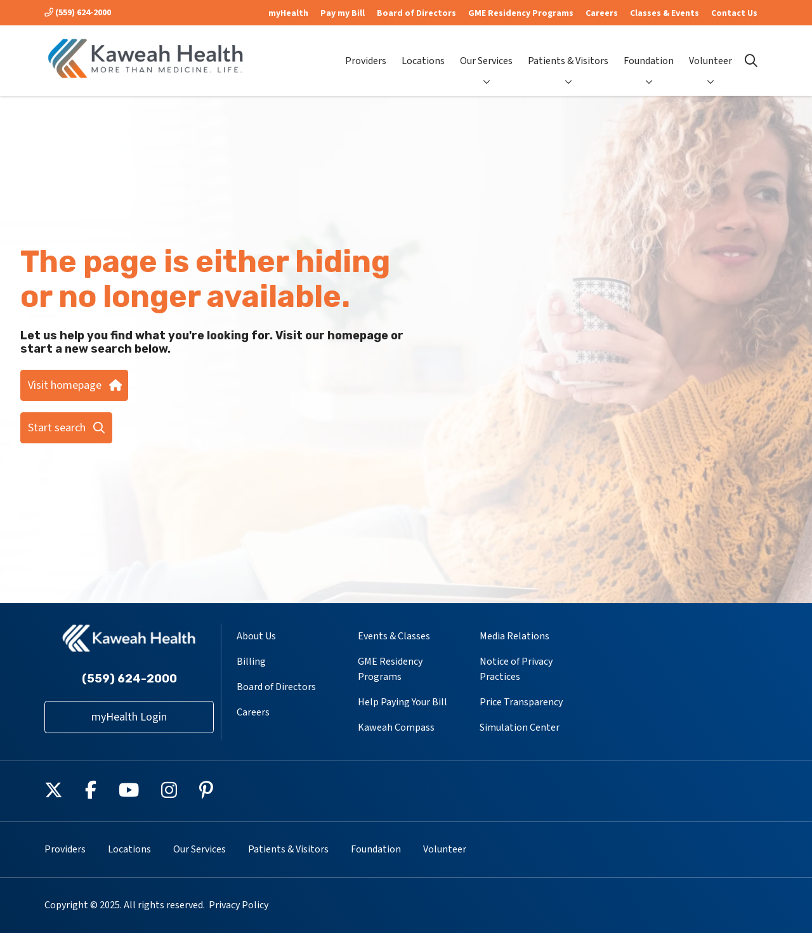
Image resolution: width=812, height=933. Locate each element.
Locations (423, 50)
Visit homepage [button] (74, 385)
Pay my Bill (342, 13)
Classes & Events (664, 13)
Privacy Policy (238, 905)
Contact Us (734, 13)
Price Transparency (521, 702)
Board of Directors (416, 13)
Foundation (648, 50)
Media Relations (514, 636)
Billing (251, 662)
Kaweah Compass (396, 727)
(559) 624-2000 (77, 12)
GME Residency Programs (520, 13)
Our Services (486, 50)
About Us (256, 636)
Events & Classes (394, 636)
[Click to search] (751, 61)
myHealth (288, 13)
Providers (365, 50)
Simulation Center (520, 727)
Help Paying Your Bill (402, 702)
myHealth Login (129, 717)
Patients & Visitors (568, 50)
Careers (602, 13)
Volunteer (710, 50)
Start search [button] (66, 428)
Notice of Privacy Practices (516, 669)
